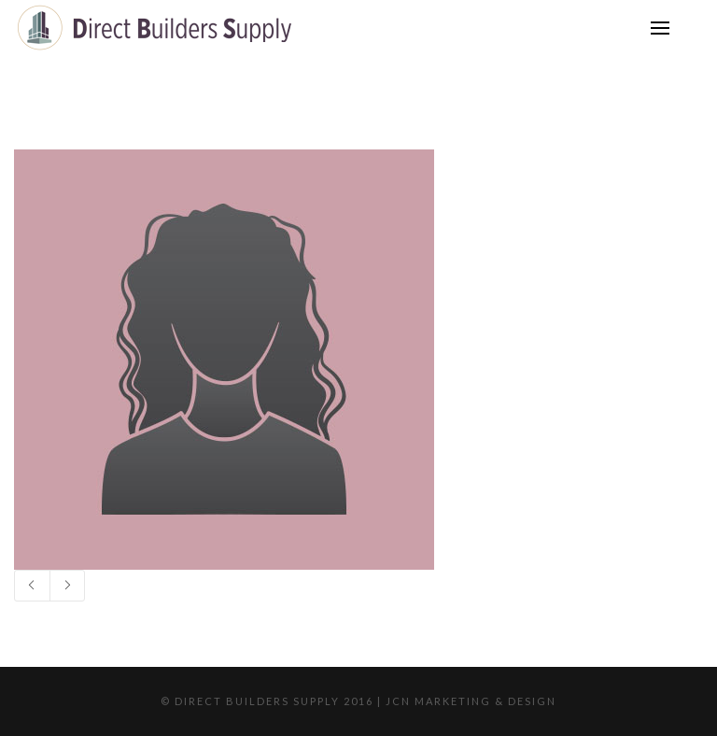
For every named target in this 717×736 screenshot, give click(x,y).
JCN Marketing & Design (471, 701)
